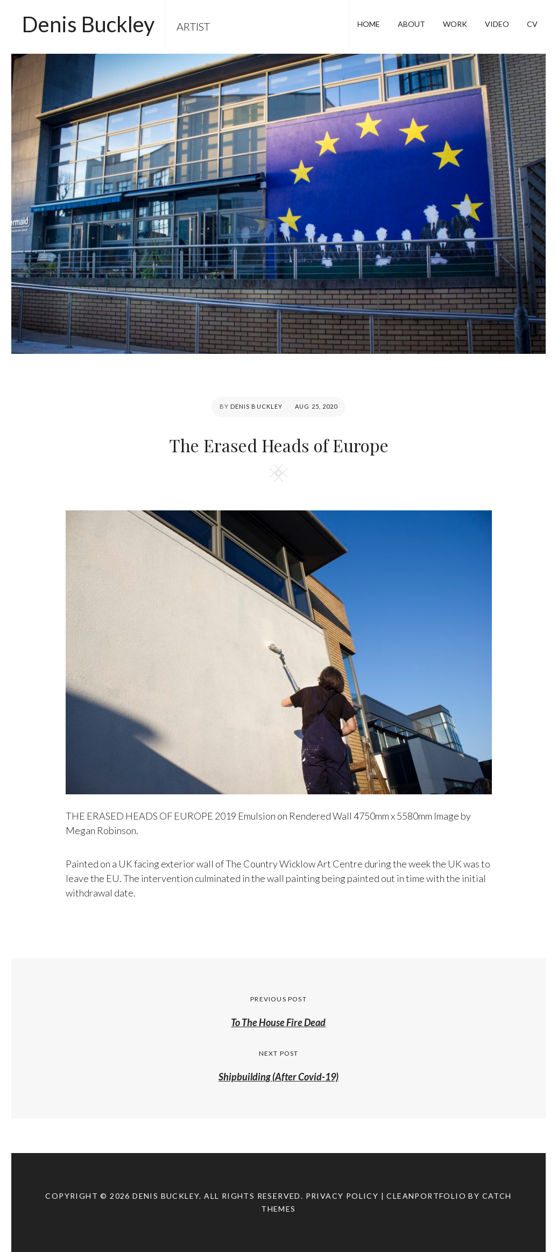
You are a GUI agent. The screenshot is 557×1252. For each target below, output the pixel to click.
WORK (455, 24)
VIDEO (497, 24)
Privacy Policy (342, 1195)
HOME (368, 24)
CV (532, 24)
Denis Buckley (88, 24)
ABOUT (411, 24)
